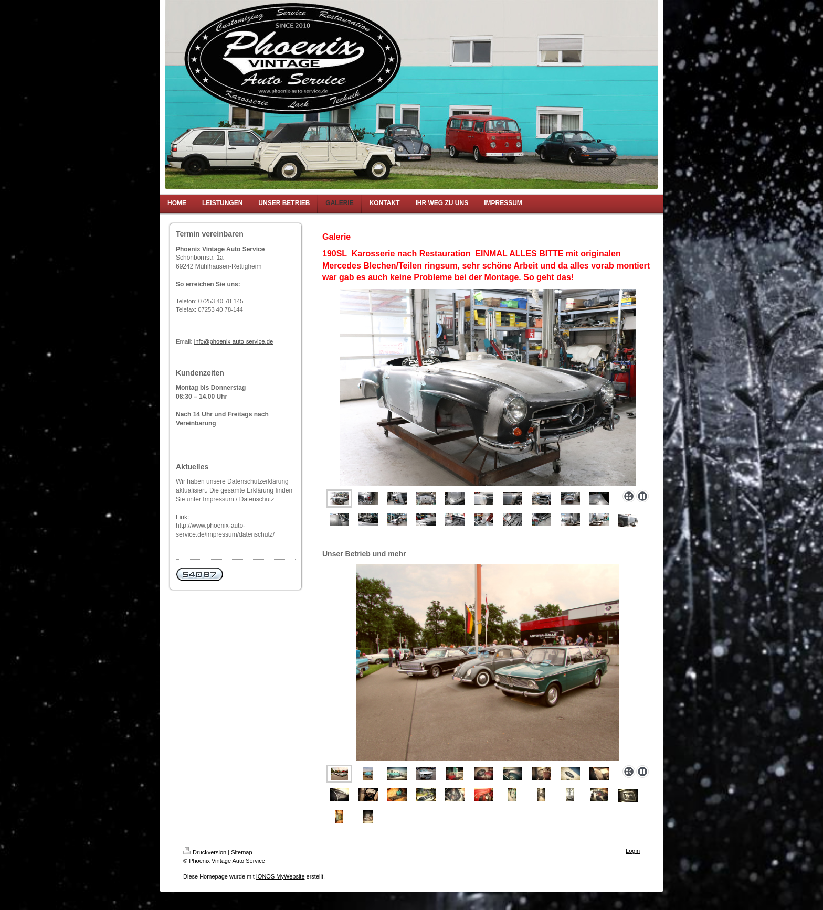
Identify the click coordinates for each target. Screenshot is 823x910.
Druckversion (204, 852)
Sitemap (241, 852)
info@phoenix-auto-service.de (233, 341)
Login (633, 851)
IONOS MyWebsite (280, 876)
